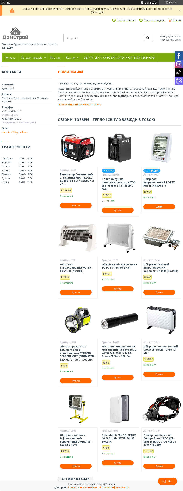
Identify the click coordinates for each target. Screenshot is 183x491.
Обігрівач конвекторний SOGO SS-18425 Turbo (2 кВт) (160, 350)
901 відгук (151, 2)
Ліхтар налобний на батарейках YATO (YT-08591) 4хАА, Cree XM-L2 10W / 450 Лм (159, 440)
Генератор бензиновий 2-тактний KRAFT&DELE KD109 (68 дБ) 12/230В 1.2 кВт (77, 179)
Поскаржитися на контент (82, 487)
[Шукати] (147, 38)
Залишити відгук (154, 20)
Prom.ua (110, 484)
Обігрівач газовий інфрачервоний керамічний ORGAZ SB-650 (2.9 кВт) (76, 440)
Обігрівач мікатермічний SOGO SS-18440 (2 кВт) (119, 266)
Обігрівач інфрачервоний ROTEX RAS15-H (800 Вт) (159, 182)
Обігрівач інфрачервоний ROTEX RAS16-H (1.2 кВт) (75, 268)
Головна (10, 57)
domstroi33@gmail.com (15, 131)
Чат (167, 481)
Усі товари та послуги (75, 479)
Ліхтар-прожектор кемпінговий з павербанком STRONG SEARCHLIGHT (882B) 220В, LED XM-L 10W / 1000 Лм (77, 353)
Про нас (55, 57)
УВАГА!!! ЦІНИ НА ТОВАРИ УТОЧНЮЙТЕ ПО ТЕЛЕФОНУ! (119, 57)
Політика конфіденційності (114, 487)
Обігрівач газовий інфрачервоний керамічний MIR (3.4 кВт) (160, 268)
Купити (76, 205)
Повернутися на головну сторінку (79, 104)
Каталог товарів (31, 57)
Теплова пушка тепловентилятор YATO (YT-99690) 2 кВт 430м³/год (118, 183)
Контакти (72, 57)
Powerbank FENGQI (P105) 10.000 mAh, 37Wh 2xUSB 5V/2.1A (119, 438)
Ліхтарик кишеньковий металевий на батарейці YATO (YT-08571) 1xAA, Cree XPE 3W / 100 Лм (119, 351)
